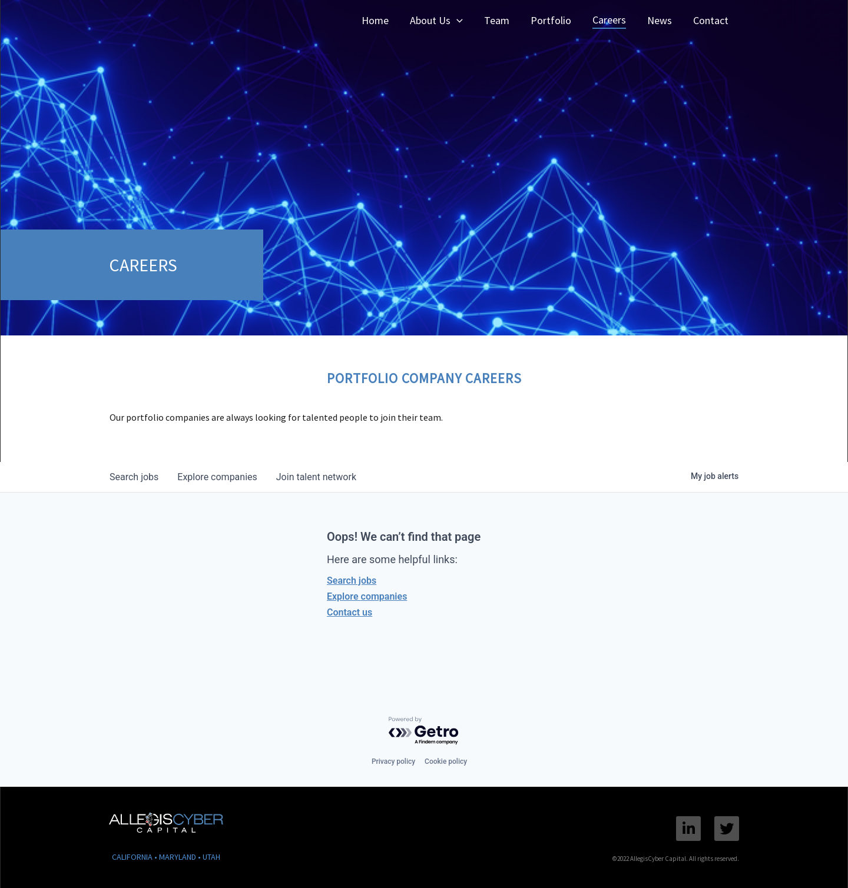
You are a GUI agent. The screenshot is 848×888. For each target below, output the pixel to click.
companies (217, 477)
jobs (134, 477)
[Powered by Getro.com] (424, 731)
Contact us (349, 612)
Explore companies (367, 596)
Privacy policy (393, 761)
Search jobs (351, 580)
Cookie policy (446, 761)
